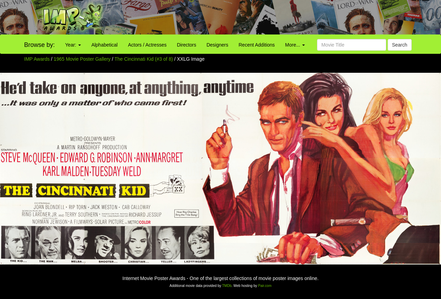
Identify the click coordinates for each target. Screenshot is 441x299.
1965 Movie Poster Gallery (82, 59)
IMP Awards (37, 59)
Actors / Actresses (147, 45)
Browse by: (39, 44)
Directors (186, 45)
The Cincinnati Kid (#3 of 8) (143, 59)
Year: (73, 45)
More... (295, 45)
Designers (217, 45)
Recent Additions (257, 45)
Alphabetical (104, 45)
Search (399, 45)
